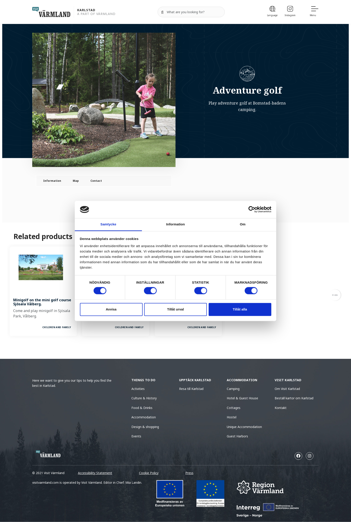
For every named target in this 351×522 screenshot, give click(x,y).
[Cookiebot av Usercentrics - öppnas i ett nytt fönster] (251, 209)
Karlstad (86, 10)
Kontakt (281, 408)
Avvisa (111, 309)
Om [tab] (242, 224)
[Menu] (314, 12)
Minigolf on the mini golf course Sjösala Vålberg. (42, 301)
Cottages (233, 408)
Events (136, 436)
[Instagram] (290, 12)
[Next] (335, 295)
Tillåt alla (240, 309)
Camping (233, 389)
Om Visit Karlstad (287, 389)
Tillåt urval (175, 309)
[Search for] (191, 12)
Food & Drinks (141, 408)
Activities (138, 389)
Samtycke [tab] (108, 224)
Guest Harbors (237, 436)
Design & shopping (145, 427)
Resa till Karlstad (191, 389)
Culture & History (144, 398)
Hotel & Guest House (242, 398)
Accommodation (143, 417)
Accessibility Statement (95, 473)
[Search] (162, 12)
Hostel (231, 417)
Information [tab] (175, 224)
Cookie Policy (148, 473)
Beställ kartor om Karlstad (294, 398)
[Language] (272, 12)
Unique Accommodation (244, 427)
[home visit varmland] (51, 12)
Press (189, 473)
